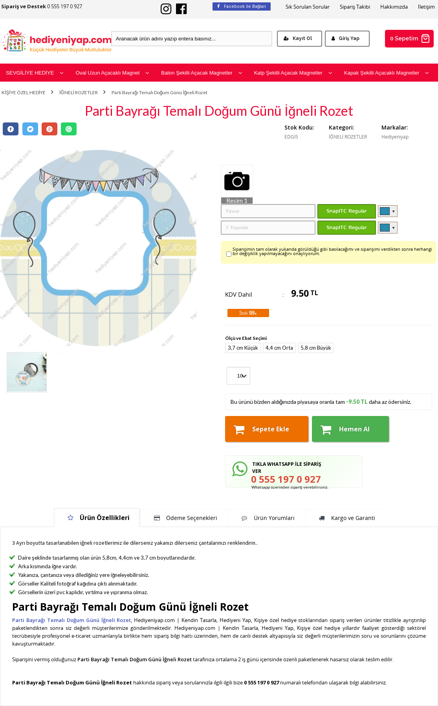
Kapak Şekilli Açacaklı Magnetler (386, 73)
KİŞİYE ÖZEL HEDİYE (24, 92)
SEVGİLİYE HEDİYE (35, 73)
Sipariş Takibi (355, 6)
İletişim (426, 6)
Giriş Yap (345, 38)
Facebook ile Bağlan (241, 6)
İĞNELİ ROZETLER (78, 92)
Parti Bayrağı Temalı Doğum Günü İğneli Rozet (159, 92)
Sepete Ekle (261, 429)
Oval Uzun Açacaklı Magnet (112, 73)
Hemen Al (345, 429)
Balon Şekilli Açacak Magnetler (201, 73)
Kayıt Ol (298, 38)
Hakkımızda (394, 6)
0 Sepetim (410, 38)
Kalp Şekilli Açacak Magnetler (293, 73)
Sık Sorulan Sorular (308, 6)
